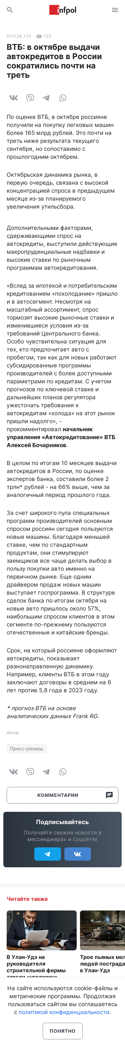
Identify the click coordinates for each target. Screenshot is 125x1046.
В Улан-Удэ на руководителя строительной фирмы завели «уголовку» (36, 967)
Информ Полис (62, 10)
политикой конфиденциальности (64, 1012)
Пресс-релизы (26, 748)
